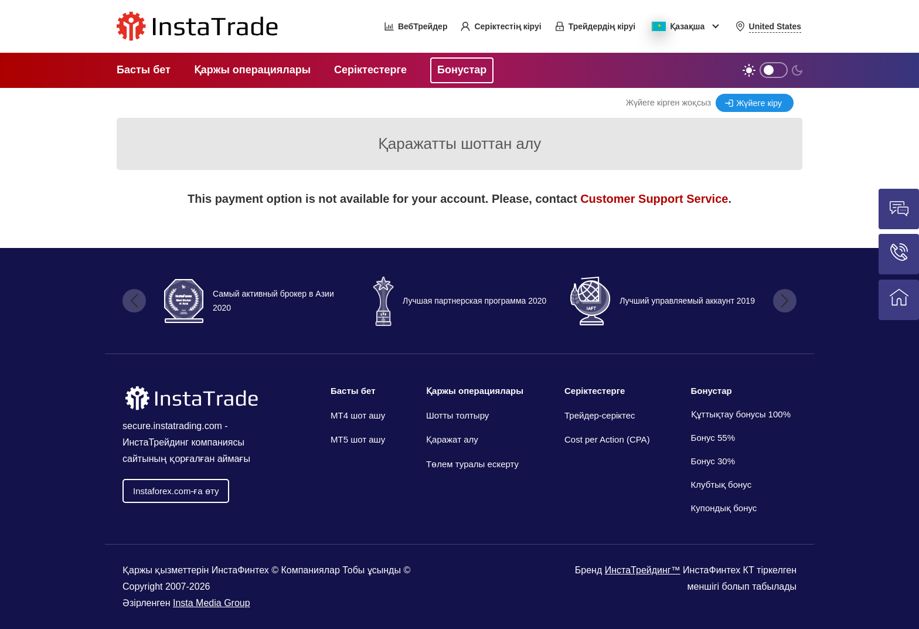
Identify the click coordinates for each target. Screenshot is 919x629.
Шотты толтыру (457, 415)
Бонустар (711, 391)
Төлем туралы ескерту (472, 464)
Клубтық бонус (721, 484)
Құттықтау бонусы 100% (741, 414)
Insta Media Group (211, 603)
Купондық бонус (724, 508)
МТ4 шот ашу (358, 415)
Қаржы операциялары (474, 391)
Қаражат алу (452, 439)
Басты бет (353, 391)
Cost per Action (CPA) (607, 439)
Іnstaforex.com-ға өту (176, 491)
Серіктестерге (594, 391)
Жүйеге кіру (759, 103)
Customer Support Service (654, 198)
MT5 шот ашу (358, 439)
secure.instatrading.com (172, 426)
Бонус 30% (713, 461)
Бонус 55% (713, 438)
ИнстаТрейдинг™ (642, 570)
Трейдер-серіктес (599, 415)
